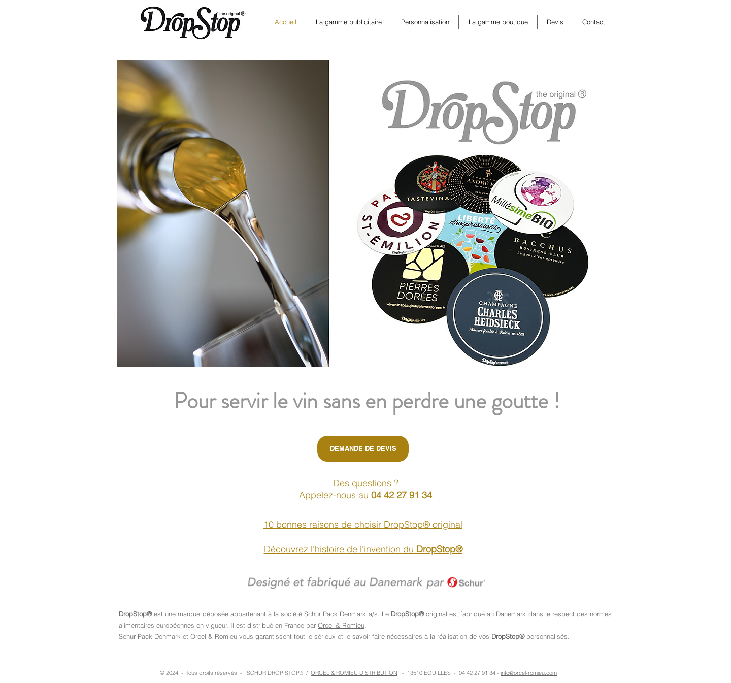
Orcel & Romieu (341, 625)
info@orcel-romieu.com (529, 672)
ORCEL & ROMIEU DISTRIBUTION (354, 672)
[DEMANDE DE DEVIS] (363, 449)
